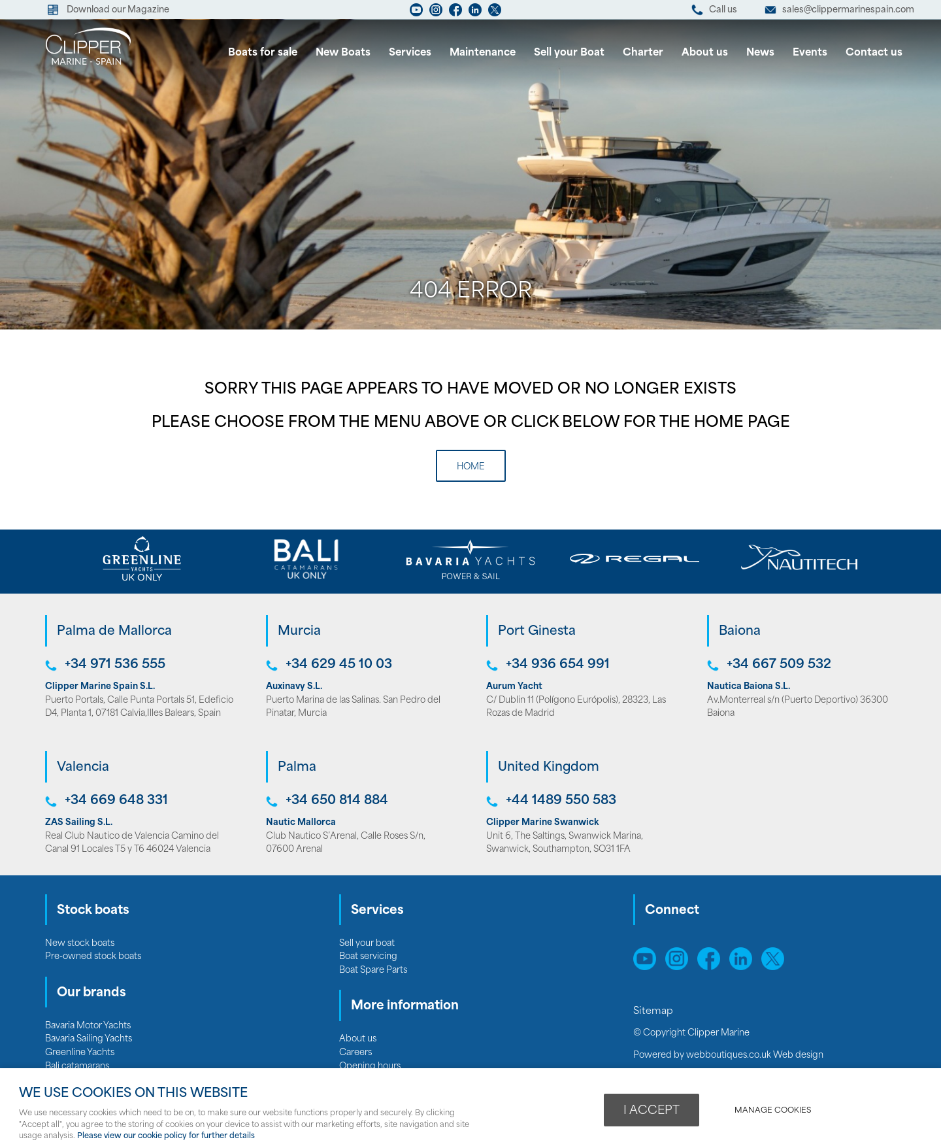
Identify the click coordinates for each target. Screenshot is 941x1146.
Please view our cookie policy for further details (166, 1136)
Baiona (740, 632)
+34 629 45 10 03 (339, 665)
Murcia (299, 632)
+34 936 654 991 (558, 665)
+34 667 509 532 (779, 665)
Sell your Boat (569, 53)
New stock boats (79, 943)
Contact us (874, 53)
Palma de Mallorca (114, 632)
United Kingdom (548, 768)
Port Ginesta (537, 632)
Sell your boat (367, 943)
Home (471, 467)
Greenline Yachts (79, 1053)
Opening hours (370, 1066)
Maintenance (483, 53)
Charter (643, 53)
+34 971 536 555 (115, 665)
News (760, 53)
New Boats (343, 53)
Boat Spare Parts (373, 970)
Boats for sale (262, 53)
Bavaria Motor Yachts (88, 1026)
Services (410, 53)
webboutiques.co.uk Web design (754, 1055)
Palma (297, 768)
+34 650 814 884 (337, 801)
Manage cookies (773, 1111)
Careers (355, 1053)
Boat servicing (368, 956)
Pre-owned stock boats (93, 956)
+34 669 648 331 (116, 801)
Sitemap (654, 1012)
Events (810, 53)
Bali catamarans (77, 1066)
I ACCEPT (651, 1111)
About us (705, 53)
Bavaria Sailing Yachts (88, 1039)
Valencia (83, 768)
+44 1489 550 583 (561, 801)
